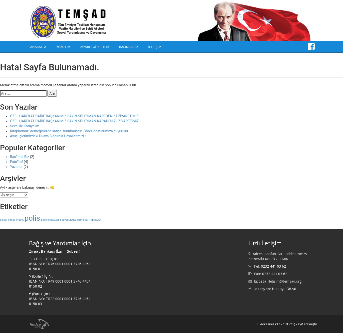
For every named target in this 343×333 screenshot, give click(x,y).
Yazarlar (16, 167)
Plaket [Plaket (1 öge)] (20, 219)
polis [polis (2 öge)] (32, 218)
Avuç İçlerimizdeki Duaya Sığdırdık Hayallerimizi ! (48, 136)
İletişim (154, 47)
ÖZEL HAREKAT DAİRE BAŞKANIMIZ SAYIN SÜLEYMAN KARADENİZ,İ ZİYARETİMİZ (74, 121)
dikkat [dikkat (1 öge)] (3, 219)
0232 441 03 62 (273, 266)
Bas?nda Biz (19, 157)
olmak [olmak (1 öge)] (11, 219)
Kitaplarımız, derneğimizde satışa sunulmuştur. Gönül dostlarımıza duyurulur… (70, 131)
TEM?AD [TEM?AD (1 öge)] (96, 219)
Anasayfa (38, 47)
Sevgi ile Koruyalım (24, 126)
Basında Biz (128, 47)
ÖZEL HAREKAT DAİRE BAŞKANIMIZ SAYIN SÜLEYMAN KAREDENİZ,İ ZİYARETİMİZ (74, 116)
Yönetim (63, 47)
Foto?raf (16, 162)
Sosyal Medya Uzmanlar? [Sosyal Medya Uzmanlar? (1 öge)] (75, 219)
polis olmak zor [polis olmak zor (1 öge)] (50, 219)
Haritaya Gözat (284, 288)
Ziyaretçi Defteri (94, 47)
